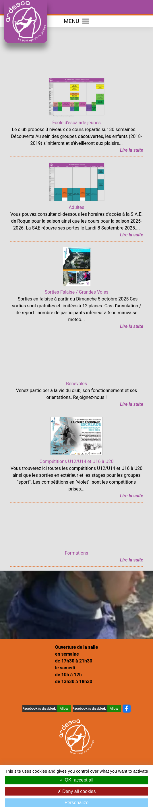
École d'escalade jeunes (76, 122)
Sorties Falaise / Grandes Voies (76, 292)
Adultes (76, 207)
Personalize (77, 802)
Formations (76, 553)
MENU (76, 21)
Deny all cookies (76, 791)
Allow (64, 709)
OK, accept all (76, 780)
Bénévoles (76, 383)
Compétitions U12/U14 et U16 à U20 (77, 461)
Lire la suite (131, 150)
